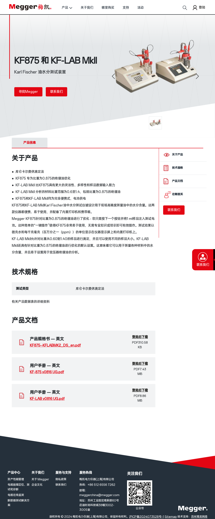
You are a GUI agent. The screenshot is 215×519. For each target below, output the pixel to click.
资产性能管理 (16, 479)
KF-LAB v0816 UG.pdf (47, 399)
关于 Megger (40, 479)
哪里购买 (108, 8)
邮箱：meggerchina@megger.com (99, 493)
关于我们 (87, 8)
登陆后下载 (140, 337)
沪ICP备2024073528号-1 (146, 517)
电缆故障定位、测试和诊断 (18, 487)
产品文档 (177, 181)
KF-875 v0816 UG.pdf (47, 372)
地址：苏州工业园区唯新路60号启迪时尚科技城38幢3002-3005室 (99, 505)
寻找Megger (28, 92)
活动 (140, 8)
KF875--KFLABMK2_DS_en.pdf (55, 345)
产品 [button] (65, 8)
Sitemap (171, 517)
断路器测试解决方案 (18, 503)
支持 (126, 8)
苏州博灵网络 (199, 517)
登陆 (198, 7)
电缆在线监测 (16, 495)
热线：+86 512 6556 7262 (97, 485)
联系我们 (56, 92)
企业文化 (36, 485)
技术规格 (177, 168)
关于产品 (177, 154)
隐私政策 (60, 479)
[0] (155, 122)
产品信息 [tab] (29, 143)
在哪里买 (177, 194)
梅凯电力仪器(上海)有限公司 (96, 479)
